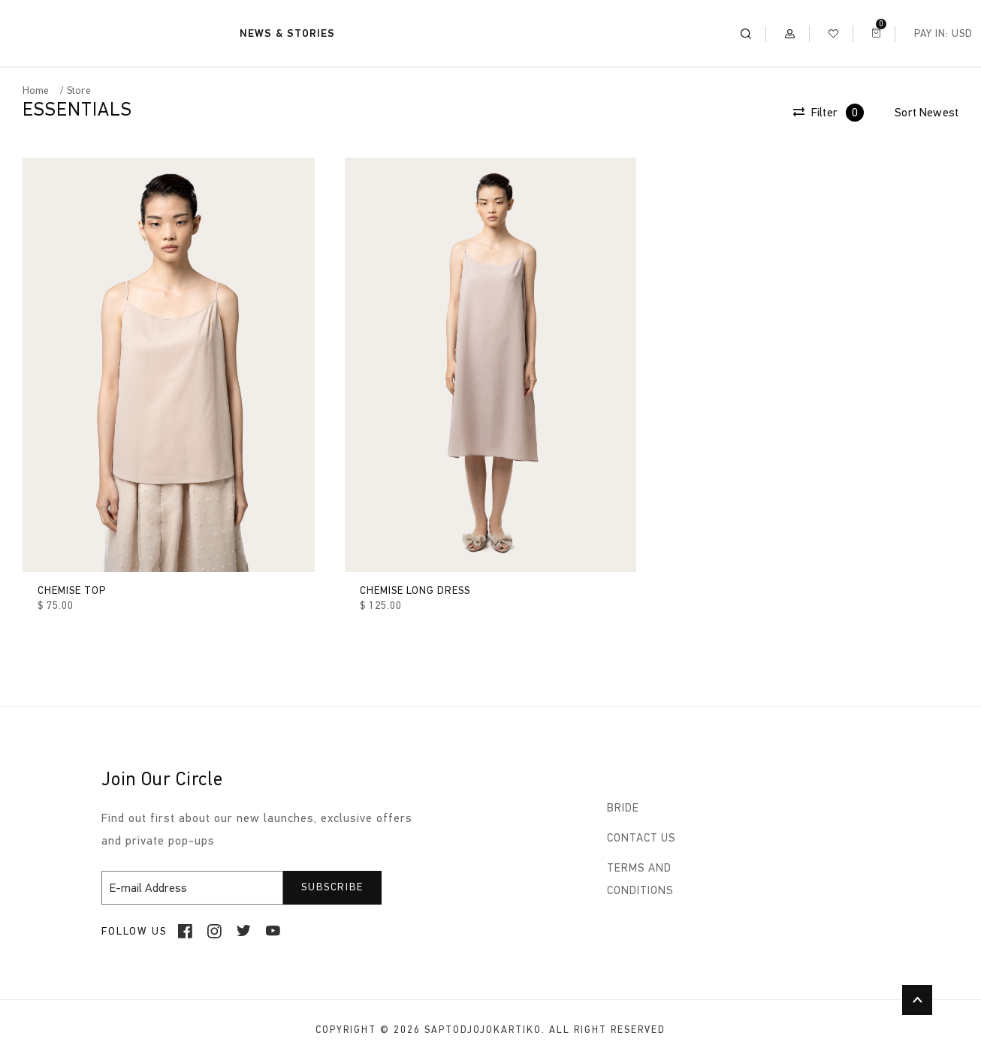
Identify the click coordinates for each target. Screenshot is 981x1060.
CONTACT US (641, 838)
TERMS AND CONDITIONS (640, 879)
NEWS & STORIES (287, 33)
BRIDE (623, 808)
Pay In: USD (943, 33)
